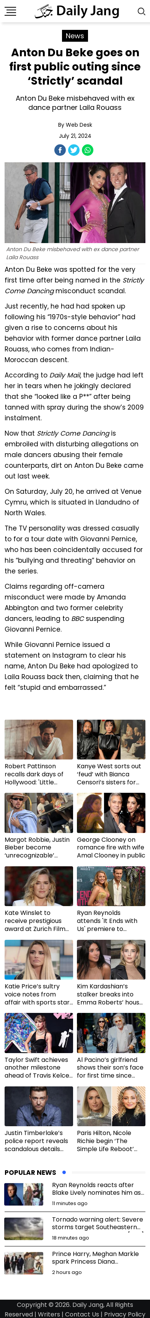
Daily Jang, (88, 1304)
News (75, 36)
